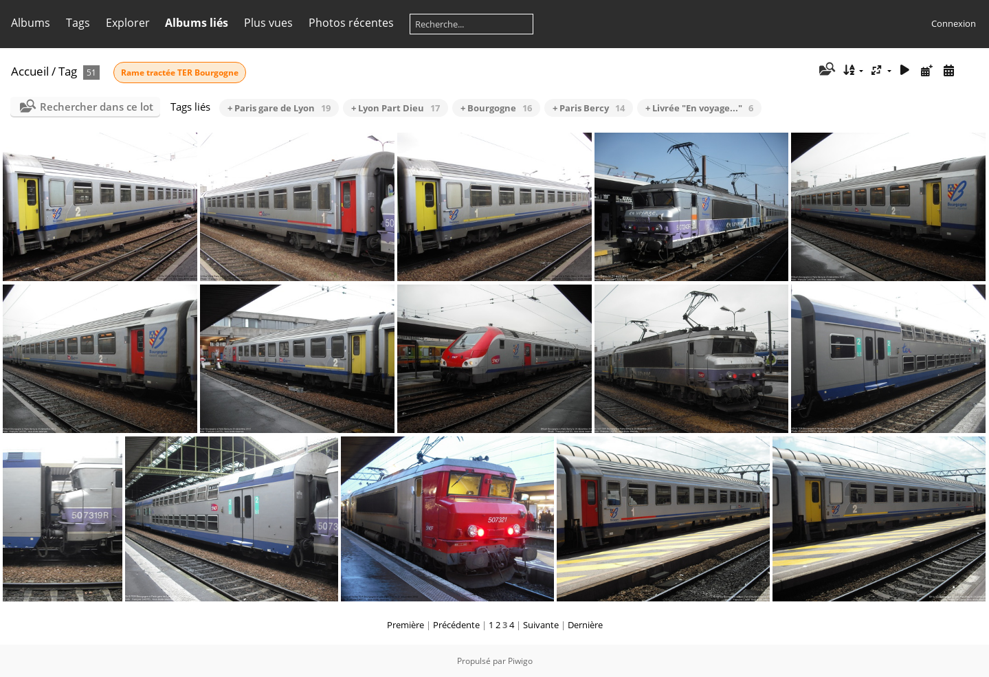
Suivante (541, 625)
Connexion (953, 23)
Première (405, 625)
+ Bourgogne (496, 108)
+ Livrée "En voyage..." (699, 108)
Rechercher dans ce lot (96, 106)
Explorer (128, 22)
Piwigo (520, 661)
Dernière (585, 625)
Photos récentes (351, 22)
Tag (67, 71)
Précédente (456, 625)
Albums (30, 22)
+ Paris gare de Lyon (279, 108)
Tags (78, 22)
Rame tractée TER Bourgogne (179, 72)
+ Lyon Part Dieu (395, 108)
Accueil (30, 71)
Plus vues (268, 22)
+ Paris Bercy (589, 108)
